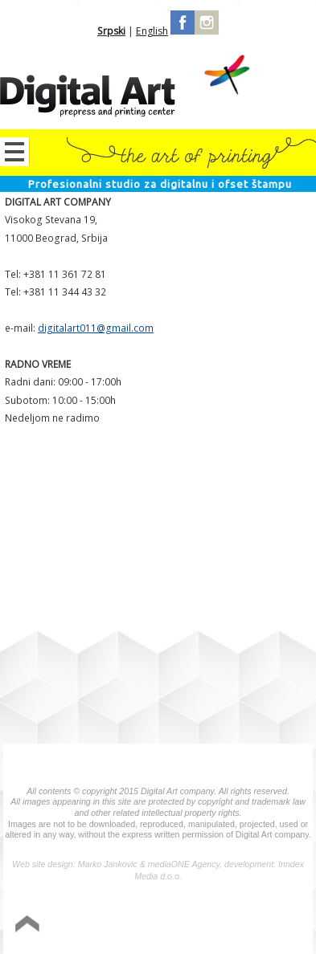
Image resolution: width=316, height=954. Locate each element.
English (152, 31)
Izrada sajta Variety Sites (237, 928)
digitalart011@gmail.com (96, 328)
